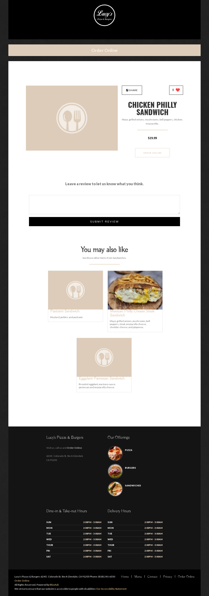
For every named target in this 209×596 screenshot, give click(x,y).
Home (125, 577)
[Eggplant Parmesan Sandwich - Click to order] (104, 375)
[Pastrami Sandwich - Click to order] (75, 308)
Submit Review (104, 221)
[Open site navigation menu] (104, 35)
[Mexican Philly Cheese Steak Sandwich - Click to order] (135, 308)
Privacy (167, 577)
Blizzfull (54, 584)
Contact (152, 577)
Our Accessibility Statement (111, 588)
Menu (138, 577)
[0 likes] (176, 90)
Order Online (104, 50)
